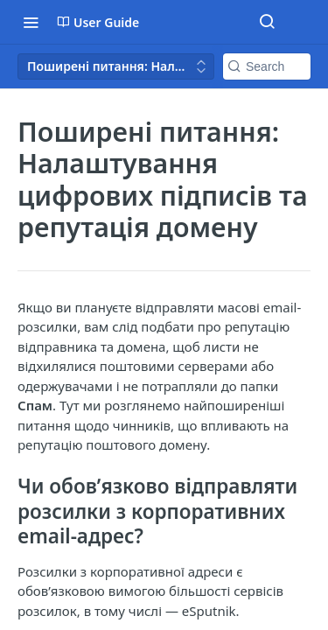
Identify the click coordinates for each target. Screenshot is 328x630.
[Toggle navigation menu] (30, 22)
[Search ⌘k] (267, 22)
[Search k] (267, 66)
